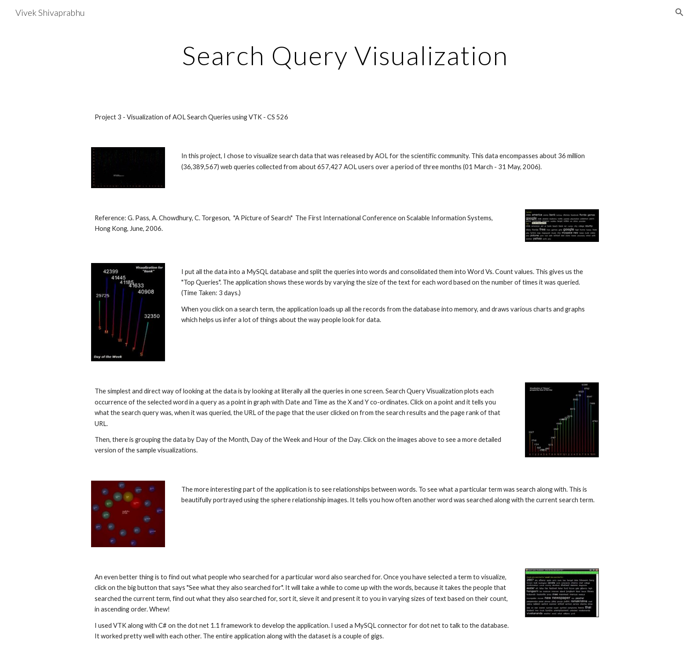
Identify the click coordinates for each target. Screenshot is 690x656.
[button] (679, 12)
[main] (345, 55)
